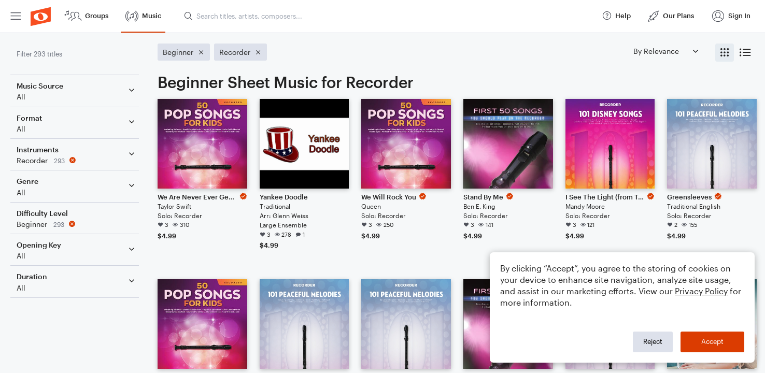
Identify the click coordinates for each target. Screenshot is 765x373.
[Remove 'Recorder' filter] (77, 160)
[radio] (724, 53)
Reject (652, 341)
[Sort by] (665, 51)
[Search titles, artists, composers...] (388, 16)
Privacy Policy (701, 291)
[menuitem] (15, 16)
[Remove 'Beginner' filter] (77, 224)
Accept (712, 341)
